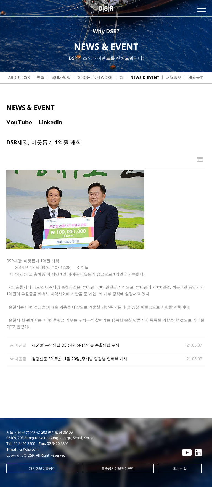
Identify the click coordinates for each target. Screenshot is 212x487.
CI (121, 77)
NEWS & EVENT (144, 77)
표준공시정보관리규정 (117, 468)
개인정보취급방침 (42, 468)
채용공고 (196, 77)
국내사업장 (61, 77)
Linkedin (50, 122)
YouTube (19, 122)
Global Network (95, 77)
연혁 (40, 77)
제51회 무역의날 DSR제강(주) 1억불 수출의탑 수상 (75, 345)
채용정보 (173, 77)
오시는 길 (180, 468)
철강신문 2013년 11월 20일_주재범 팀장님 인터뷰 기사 (79, 358)
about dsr (19, 77)
